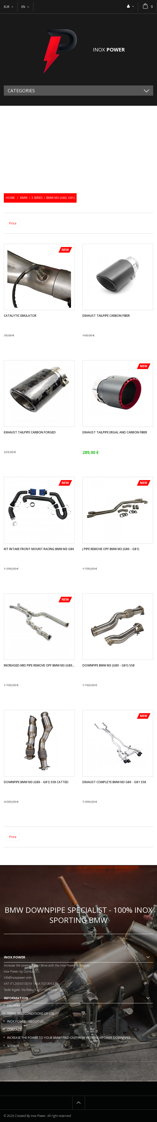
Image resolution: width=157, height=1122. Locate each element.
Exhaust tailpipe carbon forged (30, 432)
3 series (36, 198)
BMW (23, 198)
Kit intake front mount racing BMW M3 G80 (39, 549)
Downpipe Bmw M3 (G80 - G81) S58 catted (36, 782)
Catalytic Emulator (20, 316)
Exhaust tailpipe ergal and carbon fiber (114, 432)
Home (10, 198)
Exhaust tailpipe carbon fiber (106, 316)
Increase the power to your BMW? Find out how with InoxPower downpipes (68, 1038)
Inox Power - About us (25, 1021)
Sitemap (13, 1046)
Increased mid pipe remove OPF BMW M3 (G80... (39, 665)
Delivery (13, 1005)
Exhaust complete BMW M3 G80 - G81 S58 (114, 782)
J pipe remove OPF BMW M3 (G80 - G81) (110, 549)
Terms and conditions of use (30, 1013)
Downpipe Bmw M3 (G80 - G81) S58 (108, 665)
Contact (14, 1029)
